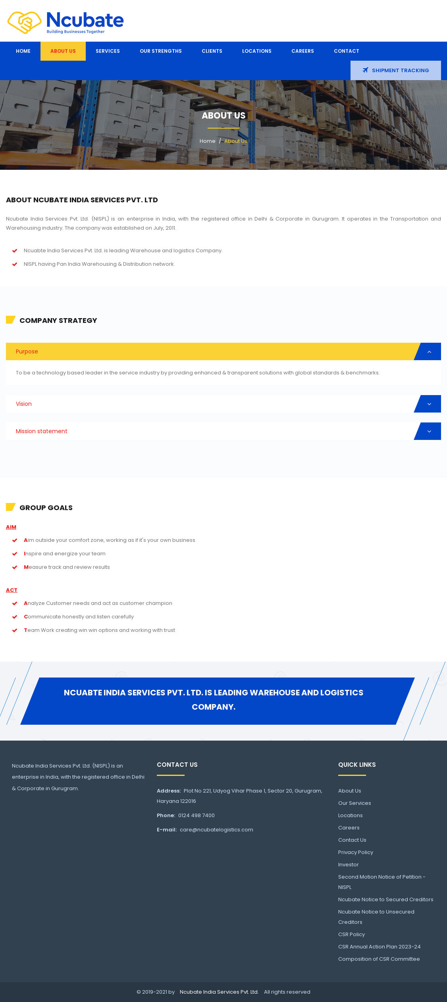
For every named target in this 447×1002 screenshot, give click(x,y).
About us (63, 51)
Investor (348, 864)
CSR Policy (351, 934)
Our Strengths (161, 51)
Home (23, 51)
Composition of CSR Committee (379, 959)
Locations (257, 51)
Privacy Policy (355, 852)
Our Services (354, 803)
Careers (302, 51)
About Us (235, 141)
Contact (346, 51)
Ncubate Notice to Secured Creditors (386, 899)
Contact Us (352, 840)
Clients (212, 51)
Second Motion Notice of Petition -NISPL (382, 882)
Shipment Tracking (395, 70)
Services (108, 51)
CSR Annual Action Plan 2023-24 (379, 946)
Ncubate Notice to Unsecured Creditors (376, 917)
